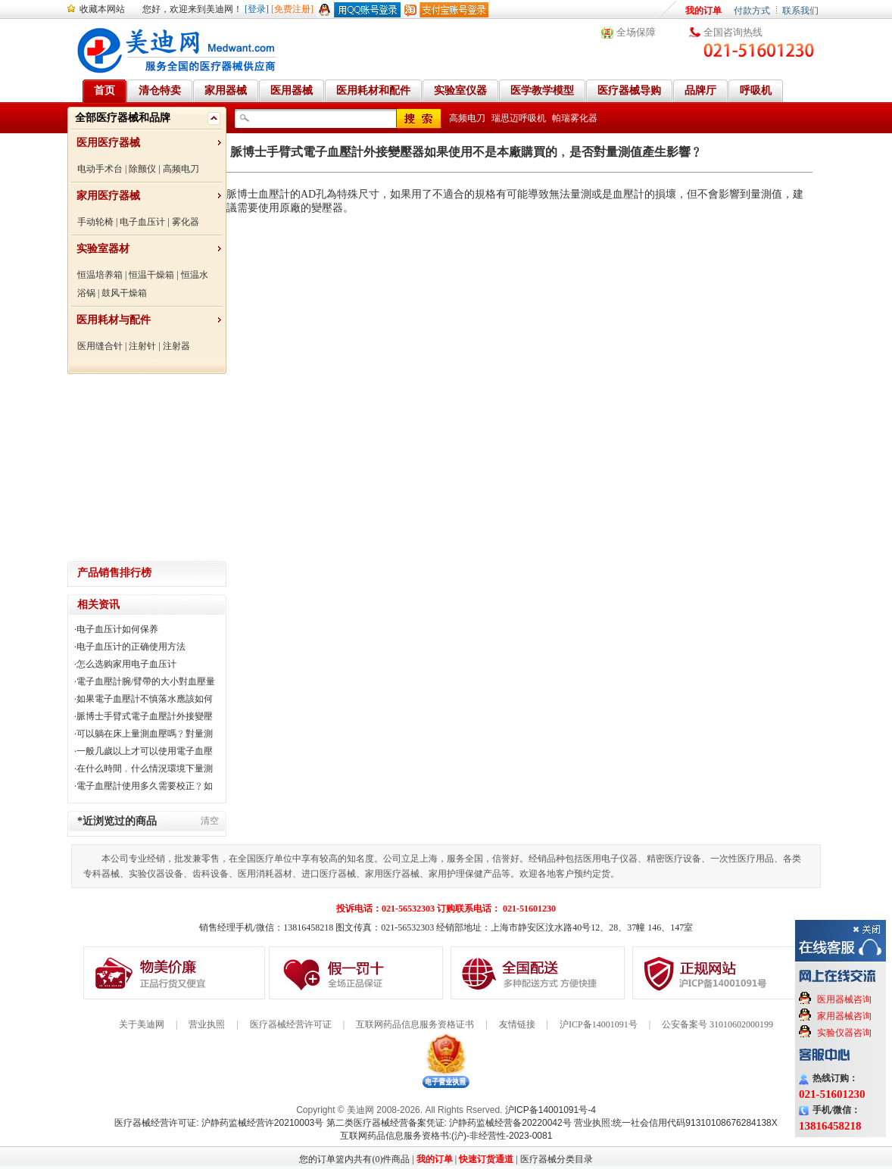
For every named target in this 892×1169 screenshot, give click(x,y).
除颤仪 (142, 169)
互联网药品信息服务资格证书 (415, 1024)
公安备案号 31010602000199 (717, 1024)
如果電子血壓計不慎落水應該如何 (144, 699)
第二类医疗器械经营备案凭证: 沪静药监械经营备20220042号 (449, 1123)
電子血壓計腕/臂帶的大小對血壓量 (145, 681)
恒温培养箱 (100, 275)
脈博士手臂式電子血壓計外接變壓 (144, 716)
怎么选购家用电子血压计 (126, 664)
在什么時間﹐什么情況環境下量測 (144, 768)
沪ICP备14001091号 (599, 1024)
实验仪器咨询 (844, 1032)
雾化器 (185, 222)
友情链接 (517, 1024)
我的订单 (703, 10)
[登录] (257, 9)
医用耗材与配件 (113, 320)
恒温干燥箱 (151, 275)
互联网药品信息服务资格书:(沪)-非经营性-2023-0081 (446, 1135)
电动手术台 (100, 169)
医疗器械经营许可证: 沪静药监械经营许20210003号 (218, 1123)
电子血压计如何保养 (117, 629)
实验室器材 (102, 248)
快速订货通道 (486, 1159)
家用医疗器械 (108, 195)
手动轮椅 (95, 222)
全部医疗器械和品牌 (122, 117)
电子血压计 (142, 222)
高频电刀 (181, 169)
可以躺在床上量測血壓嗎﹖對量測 (144, 733)
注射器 (176, 346)
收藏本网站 (102, 9)
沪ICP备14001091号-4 (550, 1110)
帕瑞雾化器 (574, 118)
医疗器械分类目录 (556, 1159)
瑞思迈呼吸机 (518, 118)
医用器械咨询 (844, 999)
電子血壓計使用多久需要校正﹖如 (144, 786)
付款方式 (752, 10)
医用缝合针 (100, 346)
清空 (210, 820)
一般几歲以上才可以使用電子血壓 (144, 751)
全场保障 (636, 32)
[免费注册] (292, 9)
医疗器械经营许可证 (291, 1024)
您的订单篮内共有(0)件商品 (354, 1159)
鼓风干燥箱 (124, 293)
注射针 (142, 346)
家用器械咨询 (844, 1016)
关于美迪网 (141, 1024)
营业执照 (207, 1024)
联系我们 (800, 10)
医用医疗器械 (108, 142)
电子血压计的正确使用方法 (131, 646)
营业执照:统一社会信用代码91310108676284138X (676, 1123)
